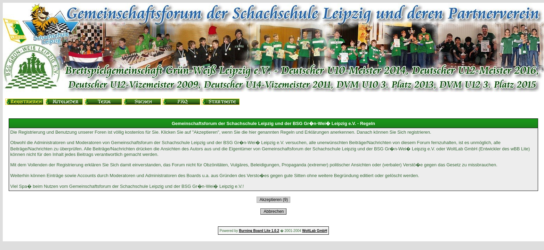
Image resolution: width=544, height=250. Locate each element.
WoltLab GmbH (314, 231)
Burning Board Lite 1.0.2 (259, 231)
